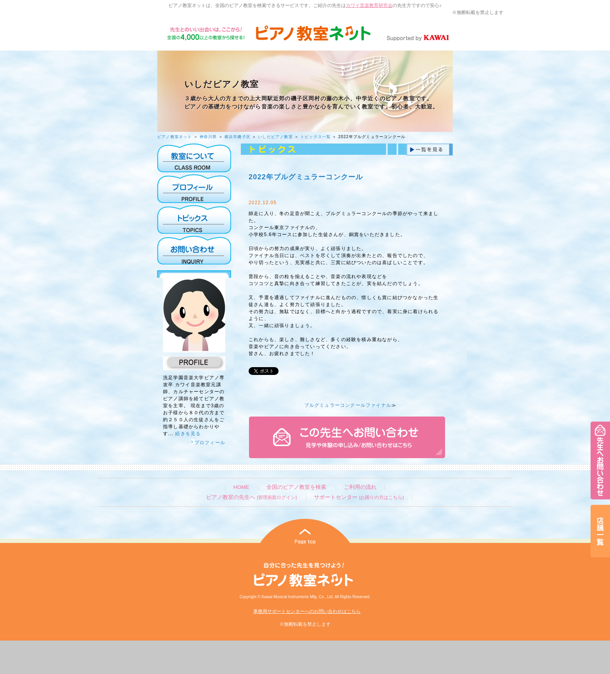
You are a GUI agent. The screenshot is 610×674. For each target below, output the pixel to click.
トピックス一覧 (315, 137)
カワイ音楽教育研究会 (369, 5)
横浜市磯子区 (237, 137)
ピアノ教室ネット (174, 137)
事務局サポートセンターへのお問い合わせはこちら (307, 611)
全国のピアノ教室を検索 (296, 487)
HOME (241, 487)
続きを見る (188, 433)
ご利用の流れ (360, 487)
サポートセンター (358, 497)
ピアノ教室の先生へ (251, 497)
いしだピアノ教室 (275, 137)
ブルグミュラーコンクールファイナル (347, 405)
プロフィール (208, 442)
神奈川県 (208, 137)
